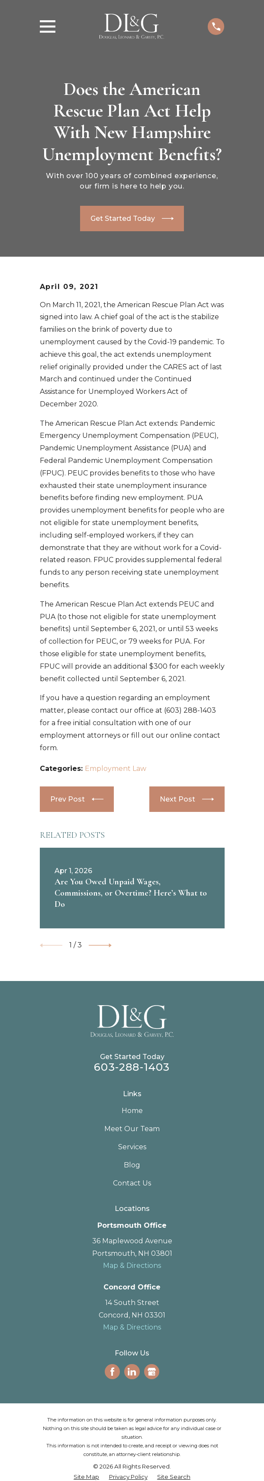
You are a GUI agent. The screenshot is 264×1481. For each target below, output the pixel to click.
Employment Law (115, 768)
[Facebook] (112, 1372)
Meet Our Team (132, 1129)
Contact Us (132, 1183)
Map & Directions (132, 1265)
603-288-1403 (132, 1067)
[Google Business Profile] (152, 1372)
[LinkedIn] (132, 1372)
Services (132, 1147)
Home (132, 1111)
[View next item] (100, 945)
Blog (132, 1165)
